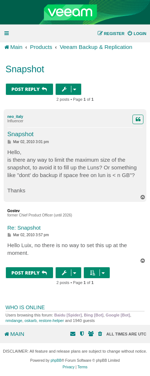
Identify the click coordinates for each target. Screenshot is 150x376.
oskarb (31, 320)
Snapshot (24, 69)
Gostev (13, 211)
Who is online (25, 307)
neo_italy (15, 117)
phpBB (55, 360)
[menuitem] (136, 33)
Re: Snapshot (24, 228)
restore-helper (51, 320)
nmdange (13, 320)
